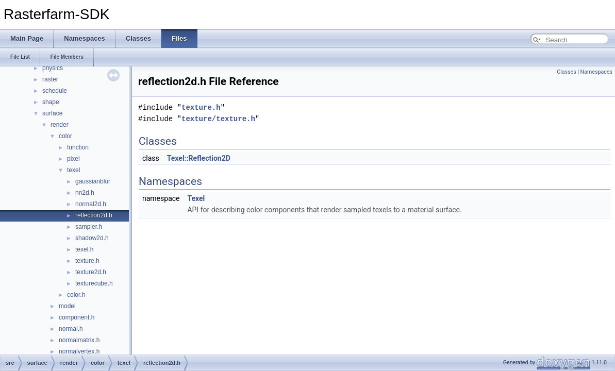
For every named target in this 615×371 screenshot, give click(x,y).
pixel (73, 158)
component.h (76, 317)
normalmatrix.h (79, 340)
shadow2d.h (92, 238)
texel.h (84, 249)
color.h (76, 294)
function (78, 147)
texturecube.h (94, 283)
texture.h (87, 260)
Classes (566, 72)
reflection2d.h (93, 215)
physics (52, 68)
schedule (54, 90)
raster (50, 79)
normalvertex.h (79, 351)
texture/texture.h (218, 119)
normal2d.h (90, 204)
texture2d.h (90, 272)
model (67, 306)
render (60, 124)
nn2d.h (84, 192)
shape (50, 102)
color (65, 136)
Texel (196, 198)
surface (52, 113)
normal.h (71, 328)
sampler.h (88, 226)
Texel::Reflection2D (198, 158)
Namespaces (596, 72)
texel (73, 170)
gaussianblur (92, 181)
